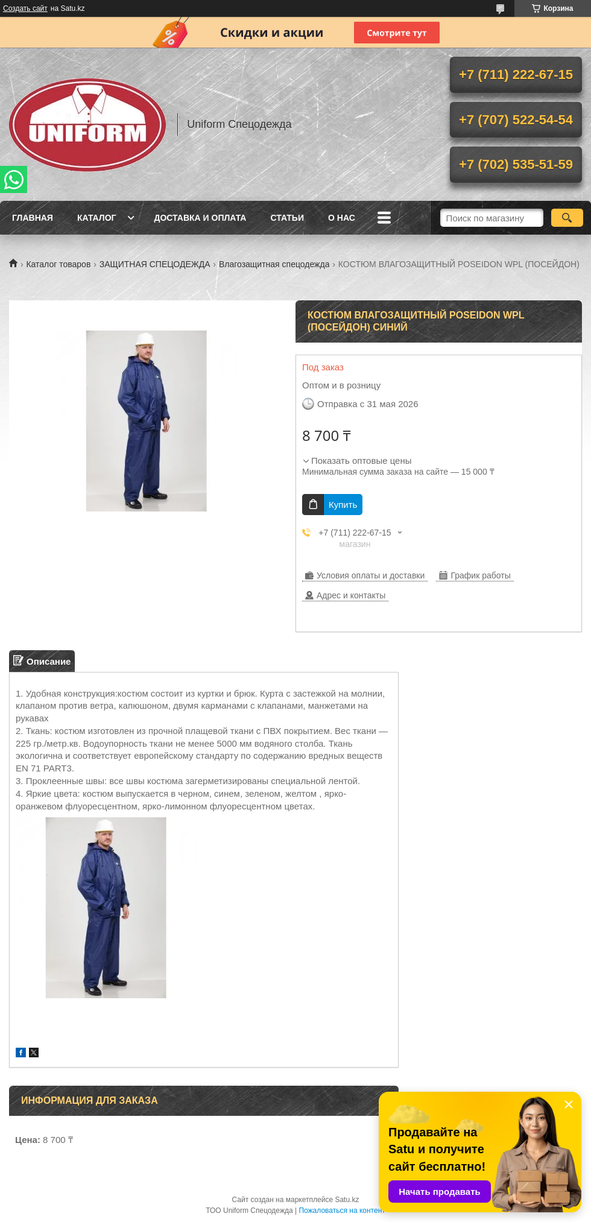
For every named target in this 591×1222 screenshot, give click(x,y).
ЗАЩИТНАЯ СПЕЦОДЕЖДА (155, 264)
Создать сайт (25, 8)
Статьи (287, 218)
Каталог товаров (58, 264)
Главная (32, 218)
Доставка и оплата (200, 218)
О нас (341, 218)
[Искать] (567, 218)
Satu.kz (347, 1199)
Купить (343, 504)
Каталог (96, 218)
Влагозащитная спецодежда (274, 264)
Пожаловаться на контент (342, 1210)
